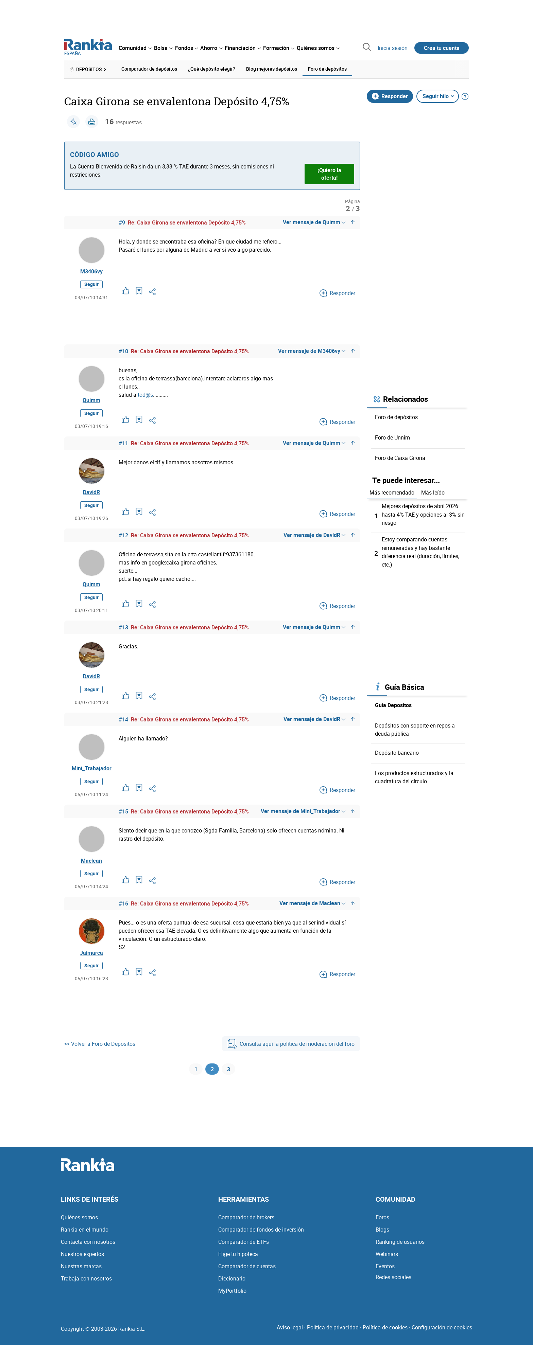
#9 (122, 222)
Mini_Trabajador (91, 774)
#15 (123, 818)
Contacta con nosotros (88, 1241)
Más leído (433, 492)
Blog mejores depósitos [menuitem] (271, 69)
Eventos (385, 1266)
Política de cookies (385, 1327)
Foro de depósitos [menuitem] (327, 69)
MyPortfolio (232, 1290)
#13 (123, 631)
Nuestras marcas (81, 1266)
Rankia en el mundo (84, 1229)
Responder (390, 96)
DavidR (91, 494)
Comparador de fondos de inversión (261, 1229)
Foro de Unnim (392, 437)
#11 (123, 445)
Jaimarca (91, 960)
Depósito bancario (397, 750)
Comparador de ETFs (243, 1241)
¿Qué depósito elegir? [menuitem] (211, 69)
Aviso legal (290, 1327)
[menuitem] (135, 48)
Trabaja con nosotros (86, 1278)
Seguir (91, 285)
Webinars (387, 1254)
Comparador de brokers (246, 1217)
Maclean (91, 867)
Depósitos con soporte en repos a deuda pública (415, 727)
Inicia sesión (393, 48)
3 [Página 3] (228, 1078)
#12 (123, 538)
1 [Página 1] (195, 1078)
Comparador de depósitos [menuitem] (149, 69)
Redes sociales (393, 1277)
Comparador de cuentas (247, 1266)
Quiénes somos (79, 1217)
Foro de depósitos (396, 416)
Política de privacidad (333, 1327)
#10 (123, 352)
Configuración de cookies (442, 1327)
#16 (123, 911)
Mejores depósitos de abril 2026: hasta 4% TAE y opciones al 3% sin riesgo (423, 514)
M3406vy (91, 271)
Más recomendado (391, 492)
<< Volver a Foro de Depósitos (99, 1052)
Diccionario (231, 1278)
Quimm (91, 401)
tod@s (145, 395)
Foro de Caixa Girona (400, 457)
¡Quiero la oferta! (329, 173)
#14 (123, 724)
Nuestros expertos (82, 1254)
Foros (382, 1217)
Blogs (382, 1229)
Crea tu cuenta (442, 48)
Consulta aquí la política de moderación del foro (291, 1052)
